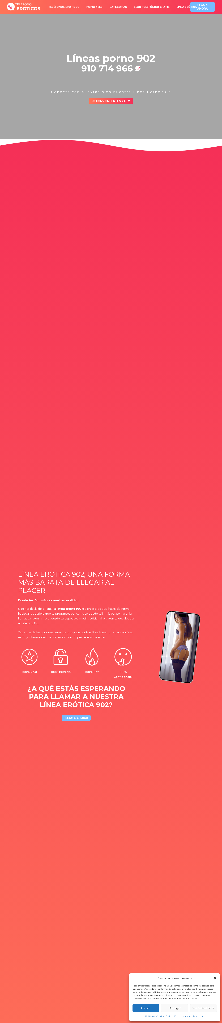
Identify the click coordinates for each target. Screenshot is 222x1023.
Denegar (175, 1008)
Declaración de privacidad (178, 1016)
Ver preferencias (203, 1008)
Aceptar (146, 1008)
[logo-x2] (23, 7)
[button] (215, 978)
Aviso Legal (198, 1016)
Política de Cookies (154, 1016)
